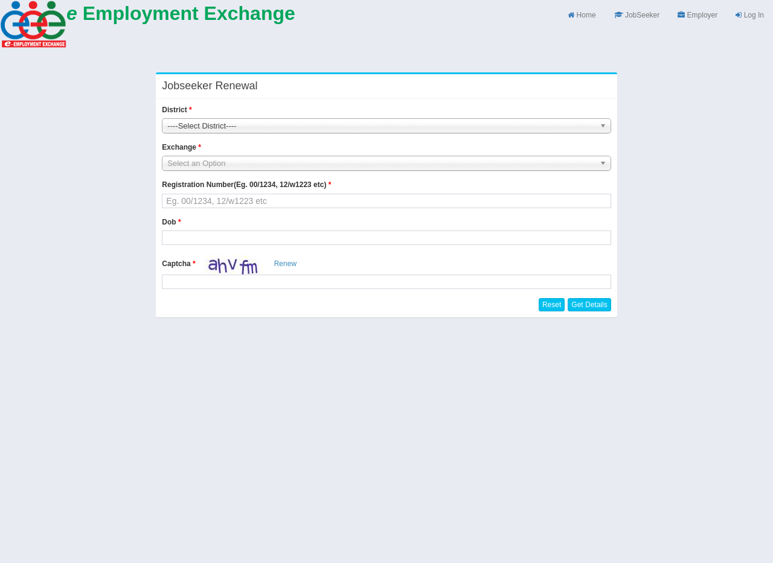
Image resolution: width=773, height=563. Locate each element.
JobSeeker (637, 15)
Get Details (589, 305)
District (174, 110)
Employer (697, 15)
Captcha (176, 263)
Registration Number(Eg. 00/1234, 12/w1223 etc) (244, 184)
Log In (750, 15)
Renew (285, 263)
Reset (551, 305)
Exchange (179, 147)
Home (581, 15)
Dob (169, 222)
